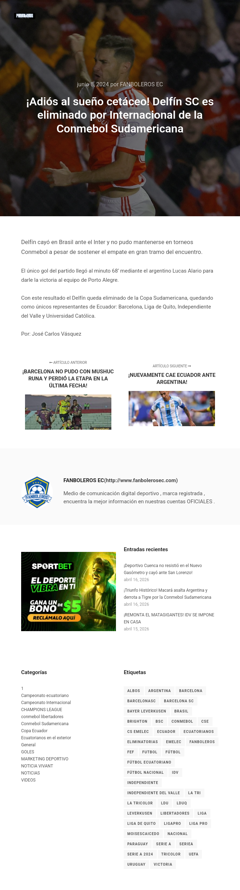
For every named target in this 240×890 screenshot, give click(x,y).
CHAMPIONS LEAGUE (41, 709)
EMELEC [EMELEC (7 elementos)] (173, 742)
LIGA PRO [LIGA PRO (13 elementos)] (198, 824)
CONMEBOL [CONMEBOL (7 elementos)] (182, 721)
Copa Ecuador (34, 730)
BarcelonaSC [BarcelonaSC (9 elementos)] (141, 701)
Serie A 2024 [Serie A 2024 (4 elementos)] (140, 854)
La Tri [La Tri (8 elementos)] (194, 793)
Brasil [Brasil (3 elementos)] (181, 711)
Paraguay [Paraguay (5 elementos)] (137, 844)
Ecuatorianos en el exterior (46, 737)
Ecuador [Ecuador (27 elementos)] (166, 732)
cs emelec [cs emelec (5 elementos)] (138, 732)
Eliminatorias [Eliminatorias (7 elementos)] (142, 742)
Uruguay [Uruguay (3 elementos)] (136, 864)
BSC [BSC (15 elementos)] (160, 721)
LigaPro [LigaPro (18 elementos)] (172, 824)
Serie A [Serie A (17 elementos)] (163, 844)
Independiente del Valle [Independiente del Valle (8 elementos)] (153, 793)
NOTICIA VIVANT (37, 766)
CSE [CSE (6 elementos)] (205, 721)
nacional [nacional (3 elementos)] (177, 834)
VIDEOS (28, 780)
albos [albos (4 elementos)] (133, 691)
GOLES (27, 751)
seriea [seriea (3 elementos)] (186, 844)
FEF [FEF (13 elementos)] (130, 752)
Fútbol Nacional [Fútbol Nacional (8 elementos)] (145, 772)
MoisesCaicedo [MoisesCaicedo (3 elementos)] (143, 834)
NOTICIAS (30, 773)
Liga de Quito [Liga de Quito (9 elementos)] (141, 824)
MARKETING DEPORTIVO (44, 759)
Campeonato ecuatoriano (45, 695)
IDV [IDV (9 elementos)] (175, 772)
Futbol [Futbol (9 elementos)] (150, 752)
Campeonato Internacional (46, 702)
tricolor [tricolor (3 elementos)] (171, 854)
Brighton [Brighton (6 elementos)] (137, 721)
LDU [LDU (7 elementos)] (165, 803)
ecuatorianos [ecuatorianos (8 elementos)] (199, 732)
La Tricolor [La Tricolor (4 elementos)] (140, 803)
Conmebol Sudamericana (45, 723)
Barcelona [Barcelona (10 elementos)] (191, 691)
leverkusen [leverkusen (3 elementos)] (139, 813)
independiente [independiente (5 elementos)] (142, 783)
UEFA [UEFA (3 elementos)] (194, 854)
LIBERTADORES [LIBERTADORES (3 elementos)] (175, 813)
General (28, 744)
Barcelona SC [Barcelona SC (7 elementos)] (179, 701)
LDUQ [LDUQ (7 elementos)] (182, 803)
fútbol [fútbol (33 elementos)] (173, 752)
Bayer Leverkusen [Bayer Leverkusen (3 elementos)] (146, 711)
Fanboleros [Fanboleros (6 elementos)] (202, 742)
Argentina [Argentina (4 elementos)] (159, 691)
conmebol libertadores (42, 716)
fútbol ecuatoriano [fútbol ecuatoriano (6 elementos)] (149, 762)
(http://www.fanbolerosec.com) (141, 480)
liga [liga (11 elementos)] (202, 813)
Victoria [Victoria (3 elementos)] (163, 864)
